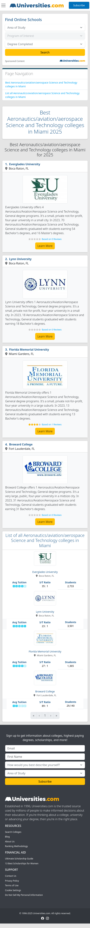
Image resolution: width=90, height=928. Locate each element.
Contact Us (10, 875)
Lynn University (20, 259)
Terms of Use (12, 885)
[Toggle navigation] (3, 5)
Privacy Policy (12, 880)
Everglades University (24, 164)
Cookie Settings (13, 890)
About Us (10, 841)
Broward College (21, 444)
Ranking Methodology (16, 846)
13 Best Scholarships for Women (21, 863)
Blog (7, 836)
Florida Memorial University (29, 350)
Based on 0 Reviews (51, 239)
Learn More (45, 246)
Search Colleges (13, 832)
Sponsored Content (15, 61)
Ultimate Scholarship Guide (19, 858)
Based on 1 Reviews (51, 424)
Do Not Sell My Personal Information (24, 895)
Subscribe (79, 5)
